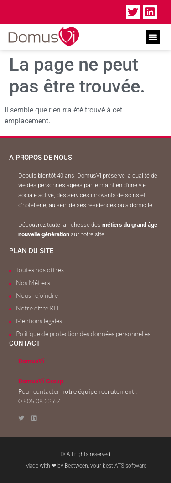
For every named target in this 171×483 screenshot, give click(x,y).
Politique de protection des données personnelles (83, 333)
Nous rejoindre (37, 295)
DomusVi (31, 361)
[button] (153, 37)
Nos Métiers (33, 282)
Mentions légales (39, 321)
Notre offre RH (37, 308)
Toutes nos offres (40, 270)
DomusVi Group (40, 381)
